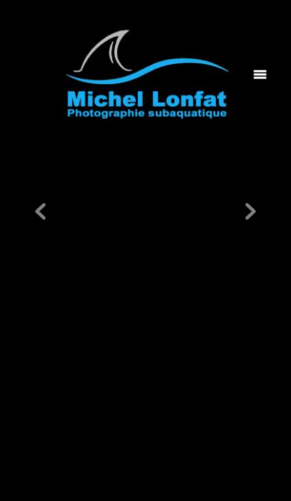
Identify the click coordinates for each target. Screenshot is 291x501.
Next (250, 212)
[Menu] (260, 74)
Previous (40, 212)
